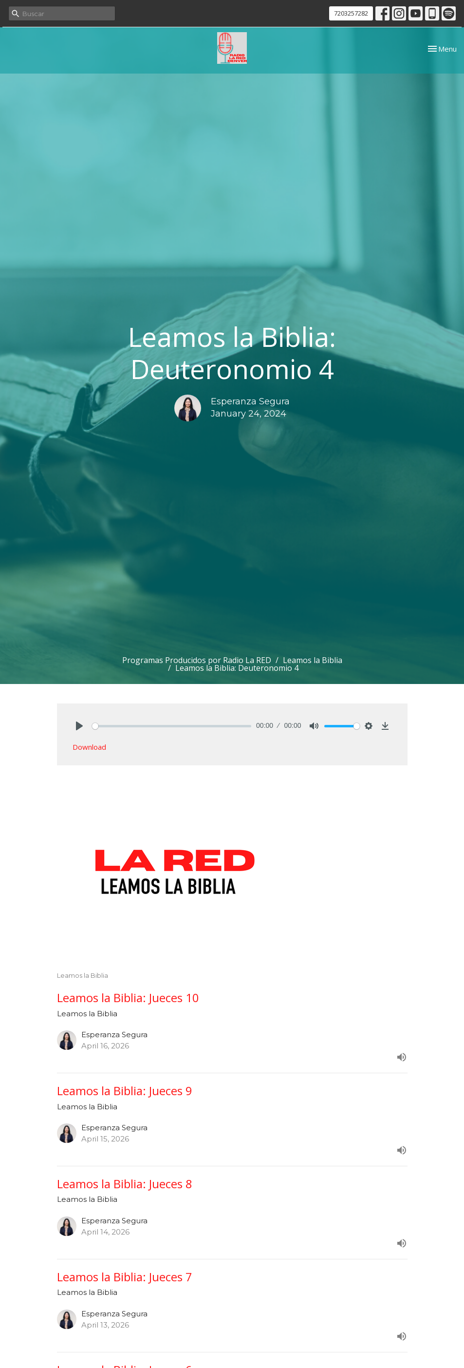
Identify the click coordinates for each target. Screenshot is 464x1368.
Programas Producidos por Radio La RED (196, 660)
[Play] (79, 726)
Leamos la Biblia (312, 660)
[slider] (172, 726)
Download (89, 747)
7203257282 (351, 13)
